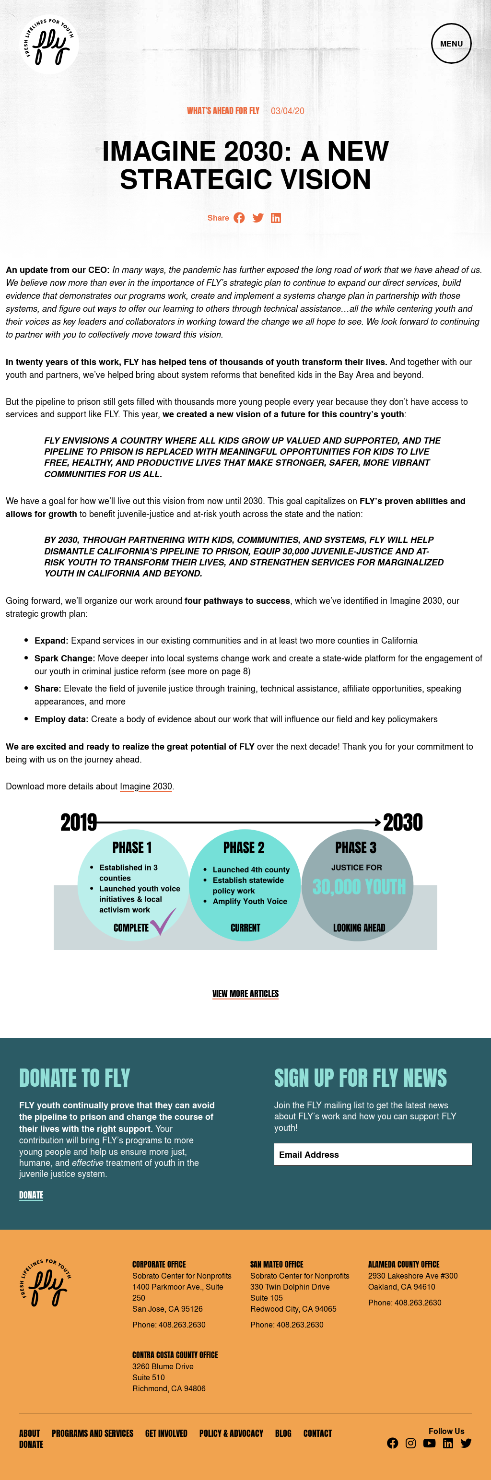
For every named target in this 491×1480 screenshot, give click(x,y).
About (29, 1433)
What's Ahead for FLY (223, 110)
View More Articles (245, 993)
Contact (318, 1433)
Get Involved (166, 1433)
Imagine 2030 (146, 785)
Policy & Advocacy (231, 1433)
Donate (31, 1195)
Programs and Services (92, 1433)
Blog (283, 1433)
